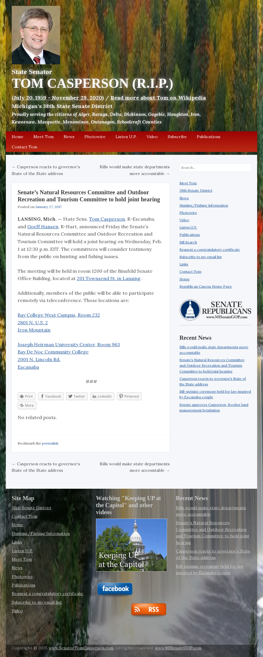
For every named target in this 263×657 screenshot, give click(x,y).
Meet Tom (43, 136)
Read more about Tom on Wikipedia (158, 97)
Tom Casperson (107, 219)
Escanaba (28, 367)
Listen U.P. (126, 136)
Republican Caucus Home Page (205, 286)
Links (183, 264)
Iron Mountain (34, 330)
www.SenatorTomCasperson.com (81, 648)
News (69, 136)
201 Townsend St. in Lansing (108, 278)
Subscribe (177, 136)
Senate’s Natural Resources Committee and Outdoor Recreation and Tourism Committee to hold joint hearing (212, 365)
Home (17, 136)
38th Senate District (195, 190)
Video (152, 136)
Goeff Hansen (42, 226)
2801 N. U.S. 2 (33, 322)
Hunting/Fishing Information (203, 205)
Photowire (95, 136)
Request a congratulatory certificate (209, 249)
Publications (208, 136)
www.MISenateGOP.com (178, 648)
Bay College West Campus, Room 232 (59, 315)
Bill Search (188, 242)
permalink (50, 443)
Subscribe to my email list (200, 257)
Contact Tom (24, 147)
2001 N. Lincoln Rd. (39, 359)
